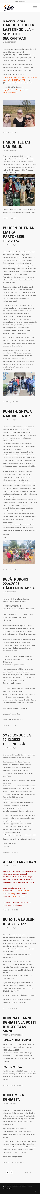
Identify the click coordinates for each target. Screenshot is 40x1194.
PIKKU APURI (27, 1186)
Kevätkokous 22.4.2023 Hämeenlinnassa (19, 583)
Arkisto (6, 1035)
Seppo (16, 133)
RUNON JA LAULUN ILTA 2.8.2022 (19, 921)
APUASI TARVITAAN (19, 862)
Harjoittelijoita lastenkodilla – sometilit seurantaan (18, 32)
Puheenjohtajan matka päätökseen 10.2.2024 (19, 234)
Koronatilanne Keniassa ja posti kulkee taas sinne (19, 1025)
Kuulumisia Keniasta (13, 1097)
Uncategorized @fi (9, 42)
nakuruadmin (18, 1085)
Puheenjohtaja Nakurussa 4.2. (17, 413)
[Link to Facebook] (35, 1191)
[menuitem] (34, 7)
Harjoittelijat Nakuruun (17, 144)
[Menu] (34, 7)
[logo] (16, 7)
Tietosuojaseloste (7, 1189)
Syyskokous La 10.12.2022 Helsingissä (17, 739)
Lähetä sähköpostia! (20, 1)
